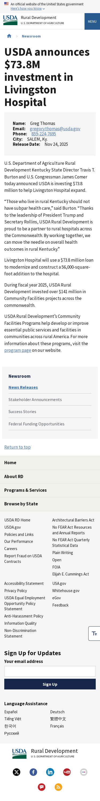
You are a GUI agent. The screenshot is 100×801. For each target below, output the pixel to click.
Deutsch (57, 711)
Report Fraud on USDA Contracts (23, 558)
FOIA (56, 567)
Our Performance (18, 541)
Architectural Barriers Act (73, 519)
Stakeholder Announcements (35, 399)
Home (10, 463)
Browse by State (21, 504)
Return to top (17, 447)
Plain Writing (62, 552)
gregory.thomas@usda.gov (55, 129)
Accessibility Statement (24, 583)
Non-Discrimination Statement (20, 633)
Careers (10, 548)
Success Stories (22, 411)
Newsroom (31, 36)
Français (57, 725)
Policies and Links (19, 534)
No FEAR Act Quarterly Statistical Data (71, 542)
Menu (92, 21)
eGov (56, 597)
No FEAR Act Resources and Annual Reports (72, 530)
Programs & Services (25, 490)
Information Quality (20, 623)
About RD (13, 476)
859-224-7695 (43, 134)
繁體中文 (58, 718)
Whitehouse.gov (65, 590)
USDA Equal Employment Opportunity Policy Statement (24, 603)
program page (17, 350)
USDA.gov (12, 527)
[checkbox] (94, 633)
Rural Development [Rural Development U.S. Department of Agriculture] (43, 21)
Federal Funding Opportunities (37, 423)
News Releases (23, 387)
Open (56, 559)
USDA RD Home (17, 519)
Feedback (60, 605)
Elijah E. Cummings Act (70, 574)
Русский (11, 733)
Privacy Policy (15, 590)
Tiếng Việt (12, 718)
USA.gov (59, 583)
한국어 (10, 725)
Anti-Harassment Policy (23, 616)
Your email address (23, 661)
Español (10, 711)
